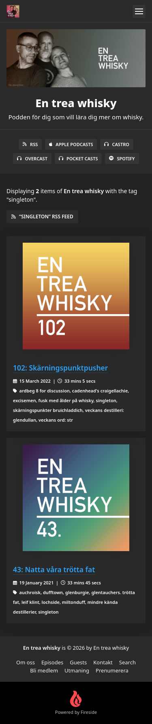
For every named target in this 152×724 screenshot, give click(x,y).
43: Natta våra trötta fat (54, 569)
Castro (116, 144)
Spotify (122, 158)
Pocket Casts (78, 158)
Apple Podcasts (71, 144)
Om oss (25, 662)
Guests (78, 662)
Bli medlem (44, 670)
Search (127, 662)
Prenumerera (112, 670)
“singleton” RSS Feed (42, 216)
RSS (30, 144)
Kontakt (103, 662)
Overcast (32, 158)
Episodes (52, 662)
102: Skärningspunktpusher (60, 368)
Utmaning (76, 670)
